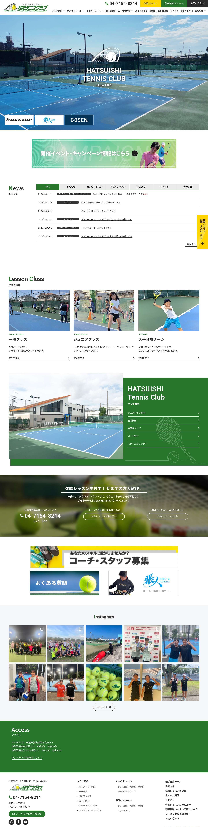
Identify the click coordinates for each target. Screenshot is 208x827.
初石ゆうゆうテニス (127, 792)
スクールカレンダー (138, 447)
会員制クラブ (135, 430)
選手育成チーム (173, 782)
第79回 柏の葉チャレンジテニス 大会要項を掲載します (118, 194)
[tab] (47, 187)
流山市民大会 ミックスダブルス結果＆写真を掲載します (106, 220)
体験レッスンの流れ (175, 792)
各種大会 (170, 787)
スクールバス (124, 811)
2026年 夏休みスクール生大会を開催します (100, 203)
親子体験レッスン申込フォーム (181, 810)
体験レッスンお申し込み (178, 805)
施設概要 (132, 422)
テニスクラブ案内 (137, 414)
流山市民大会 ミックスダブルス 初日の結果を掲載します (106, 237)
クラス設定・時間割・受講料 (131, 788)
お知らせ (170, 801)
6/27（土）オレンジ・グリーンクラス (98, 211)
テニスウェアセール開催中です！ (96, 228)
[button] (202, 232)
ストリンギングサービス (90, 811)
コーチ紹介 (133, 439)
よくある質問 (172, 796)
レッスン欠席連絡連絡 (176, 815)
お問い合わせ (172, 819)
